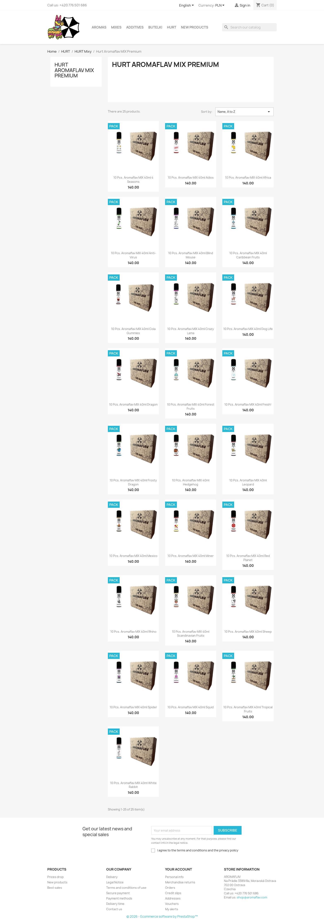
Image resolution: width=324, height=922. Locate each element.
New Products (194, 27)
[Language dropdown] (187, 5)
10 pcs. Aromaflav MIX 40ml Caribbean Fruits (248, 255)
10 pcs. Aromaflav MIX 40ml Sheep (248, 632)
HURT (171, 27)
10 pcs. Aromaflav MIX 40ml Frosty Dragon (133, 482)
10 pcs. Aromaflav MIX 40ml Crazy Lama (190, 331)
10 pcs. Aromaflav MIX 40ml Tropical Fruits (248, 709)
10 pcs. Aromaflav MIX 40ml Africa (248, 177)
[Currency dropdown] (220, 5)
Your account (178, 869)
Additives (135, 27)
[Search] (249, 27)
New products (57, 882)
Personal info (174, 877)
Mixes (116, 27)
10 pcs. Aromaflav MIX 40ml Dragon (133, 404)
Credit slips (173, 893)
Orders (170, 888)
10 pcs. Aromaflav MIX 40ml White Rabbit (133, 785)
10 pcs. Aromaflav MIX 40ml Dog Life (248, 329)
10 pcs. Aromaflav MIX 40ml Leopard (248, 482)
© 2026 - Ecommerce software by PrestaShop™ (162, 916)
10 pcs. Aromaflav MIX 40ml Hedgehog (190, 482)
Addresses (173, 898)
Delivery (112, 877)
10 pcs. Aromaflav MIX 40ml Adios (191, 177)
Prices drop (55, 877)
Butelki (155, 27)
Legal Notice (115, 882)
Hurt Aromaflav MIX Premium (74, 70)
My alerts (171, 909)
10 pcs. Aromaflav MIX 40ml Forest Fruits (190, 406)
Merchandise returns (180, 882)
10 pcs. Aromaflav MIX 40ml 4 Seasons (133, 180)
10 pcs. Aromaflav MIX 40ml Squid (191, 707)
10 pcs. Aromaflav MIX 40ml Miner (191, 556)
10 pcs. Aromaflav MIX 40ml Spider (133, 707)
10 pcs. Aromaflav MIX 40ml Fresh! (248, 404)
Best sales (54, 888)
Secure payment (118, 893)
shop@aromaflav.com (252, 897)
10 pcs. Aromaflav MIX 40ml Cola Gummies (133, 331)
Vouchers (172, 904)
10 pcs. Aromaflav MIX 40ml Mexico (133, 556)
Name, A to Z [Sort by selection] (244, 111)
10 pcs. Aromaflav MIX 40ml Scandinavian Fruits (190, 634)
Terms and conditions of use (126, 888)
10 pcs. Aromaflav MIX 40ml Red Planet (248, 558)
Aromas (99, 27)
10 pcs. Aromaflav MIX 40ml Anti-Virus (133, 255)
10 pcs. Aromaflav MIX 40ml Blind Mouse (190, 255)
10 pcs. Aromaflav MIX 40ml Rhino (133, 632)
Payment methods (119, 898)
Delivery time (115, 904)
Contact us (114, 909)
